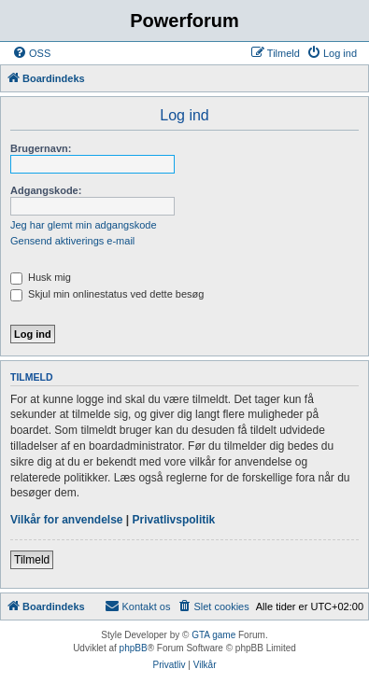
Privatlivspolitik (174, 519)
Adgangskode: (45, 190)
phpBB (134, 648)
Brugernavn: (40, 148)
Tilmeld (32, 559)
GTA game (213, 635)
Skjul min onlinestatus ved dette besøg (107, 294)
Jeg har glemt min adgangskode (83, 224)
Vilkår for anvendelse (66, 519)
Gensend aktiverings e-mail (72, 240)
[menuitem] (31, 53)
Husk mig (40, 277)
